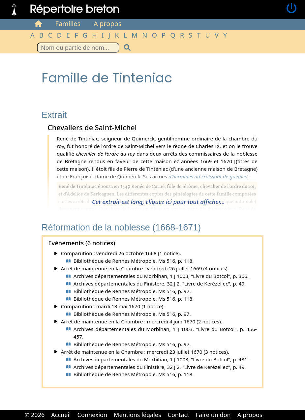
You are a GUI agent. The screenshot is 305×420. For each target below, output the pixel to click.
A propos (107, 23)
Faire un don (213, 415)
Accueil (61, 415)
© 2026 (34, 415)
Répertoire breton (74, 8)
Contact (178, 415)
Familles (68, 23)
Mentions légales (137, 415)
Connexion (92, 415)
